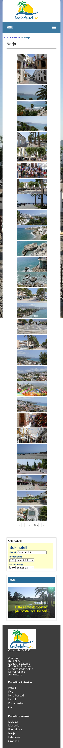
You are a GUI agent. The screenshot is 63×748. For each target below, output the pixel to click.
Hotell (12, 688)
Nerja (11, 733)
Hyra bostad (16, 695)
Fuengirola (15, 729)
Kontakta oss (16, 672)
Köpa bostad (16, 703)
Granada (13, 741)
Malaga (13, 721)
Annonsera (15, 674)
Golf (10, 707)
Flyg (10, 691)
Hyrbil (12, 699)
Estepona (14, 737)
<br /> (31, 556)
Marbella (13, 725)
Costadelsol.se (12, 37)
